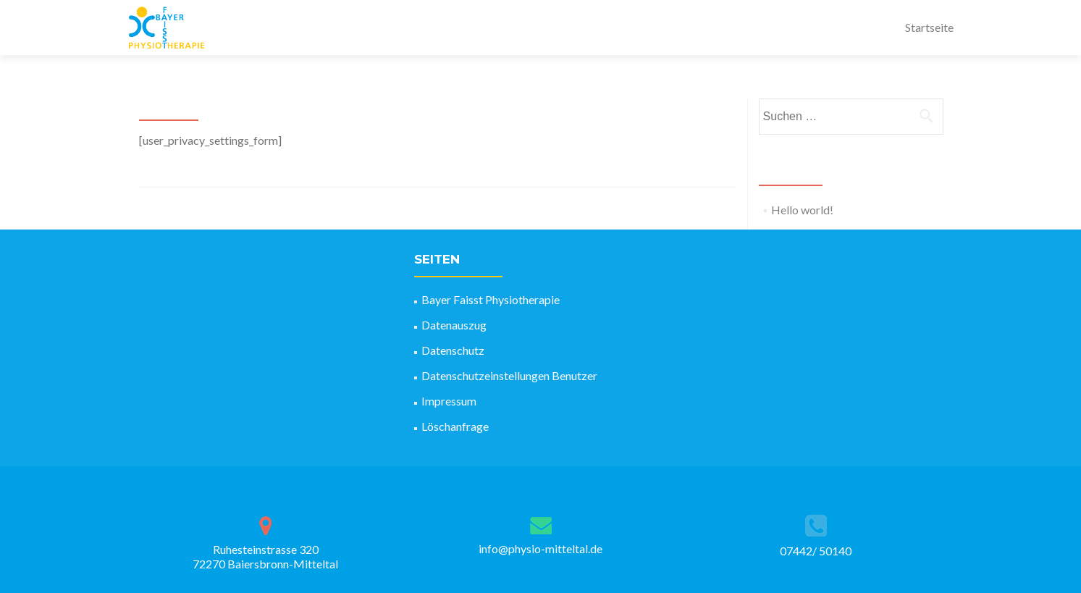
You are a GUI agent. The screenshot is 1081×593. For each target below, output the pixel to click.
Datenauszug (454, 325)
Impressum (448, 401)
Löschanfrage (455, 426)
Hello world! (802, 209)
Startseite (929, 27)
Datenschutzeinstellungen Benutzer (509, 375)
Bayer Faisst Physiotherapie (490, 299)
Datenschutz (452, 350)
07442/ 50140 (815, 551)
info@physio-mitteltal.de (540, 548)
